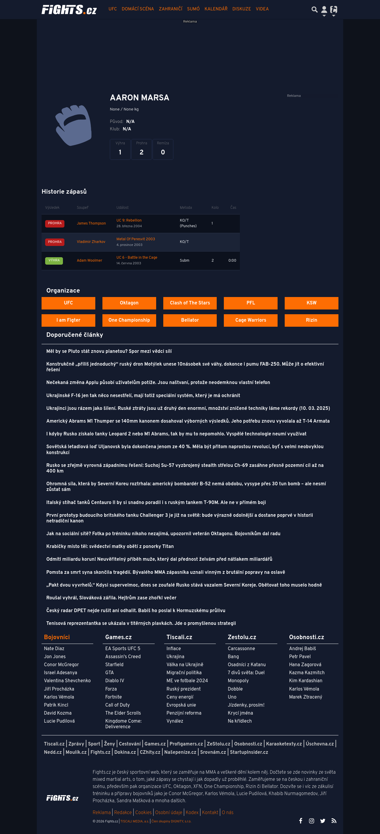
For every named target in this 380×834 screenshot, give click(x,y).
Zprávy (76, 744)
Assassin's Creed (123, 657)
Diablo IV (114, 681)
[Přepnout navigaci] (324, 9)
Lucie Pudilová (59, 721)
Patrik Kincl (56, 705)
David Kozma (58, 713)
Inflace (174, 649)
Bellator (190, 320)
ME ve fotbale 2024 (187, 681)
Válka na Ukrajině (185, 665)
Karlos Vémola (59, 697)
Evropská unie (181, 705)
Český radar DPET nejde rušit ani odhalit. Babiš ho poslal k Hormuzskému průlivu (135, 611)
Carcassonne (241, 649)
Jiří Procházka (59, 689)
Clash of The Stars (190, 303)
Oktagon (129, 303)
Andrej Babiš (302, 649)
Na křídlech (240, 721)
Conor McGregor (61, 665)
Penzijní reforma (184, 713)
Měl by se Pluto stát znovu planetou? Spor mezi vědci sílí (109, 352)
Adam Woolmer (89, 260)
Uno (232, 697)
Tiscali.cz (54, 744)
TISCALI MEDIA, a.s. (134, 821)
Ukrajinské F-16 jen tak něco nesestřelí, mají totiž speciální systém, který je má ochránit (143, 396)
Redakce (123, 813)
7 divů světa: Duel (246, 673)
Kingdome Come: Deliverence (123, 724)
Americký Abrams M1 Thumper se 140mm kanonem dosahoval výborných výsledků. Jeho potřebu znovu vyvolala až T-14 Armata (188, 421)
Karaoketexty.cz (284, 744)
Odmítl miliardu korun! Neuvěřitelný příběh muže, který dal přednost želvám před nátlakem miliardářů (159, 560)
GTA (109, 673)
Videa (262, 9)
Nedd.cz (53, 753)
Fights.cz (100, 753)
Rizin (311, 320)
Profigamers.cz (186, 744)
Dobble (235, 689)
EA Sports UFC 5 (122, 649)
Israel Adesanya (60, 673)
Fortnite (113, 697)
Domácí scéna (138, 9)
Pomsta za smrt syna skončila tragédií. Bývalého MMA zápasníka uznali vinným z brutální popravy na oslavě (165, 573)
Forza (111, 689)
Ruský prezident (184, 689)
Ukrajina (175, 657)
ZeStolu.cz (218, 744)
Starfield (114, 665)
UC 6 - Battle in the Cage (136, 257)
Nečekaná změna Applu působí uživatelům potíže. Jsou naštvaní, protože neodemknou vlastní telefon (158, 383)
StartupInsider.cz (249, 753)
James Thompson (91, 223)
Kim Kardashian (305, 681)
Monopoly (238, 681)
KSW (312, 303)
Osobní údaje (168, 813)
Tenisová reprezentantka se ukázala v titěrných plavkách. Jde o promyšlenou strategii (141, 624)
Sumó (193, 9)
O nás (228, 813)
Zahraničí (170, 9)
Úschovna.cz (320, 744)
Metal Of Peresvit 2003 (135, 239)
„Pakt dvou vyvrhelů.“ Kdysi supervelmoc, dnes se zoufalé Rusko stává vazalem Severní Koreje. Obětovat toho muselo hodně (184, 585)
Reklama (102, 813)
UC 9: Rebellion (129, 220)
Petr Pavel (300, 657)
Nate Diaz (54, 649)
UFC (113, 9)
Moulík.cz (76, 753)
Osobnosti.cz (248, 744)
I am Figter (68, 320)
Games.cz (155, 744)
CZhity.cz (150, 753)
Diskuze (241, 9)
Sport (94, 744)
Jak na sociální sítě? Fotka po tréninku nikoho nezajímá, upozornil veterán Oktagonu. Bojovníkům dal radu (163, 534)
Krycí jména (240, 713)
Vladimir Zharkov (91, 242)
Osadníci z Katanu (247, 665)
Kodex (193, 813)
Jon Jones (55, 657)
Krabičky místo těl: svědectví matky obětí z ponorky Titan (110, 547)
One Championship (129, 320)
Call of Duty (117, 705)
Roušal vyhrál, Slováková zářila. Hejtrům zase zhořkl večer (111, 598)
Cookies (143, 813)
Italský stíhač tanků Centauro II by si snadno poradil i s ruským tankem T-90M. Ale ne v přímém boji (156, 503)
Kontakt (210, 813)
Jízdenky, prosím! (246, 705)
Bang (233, 657)
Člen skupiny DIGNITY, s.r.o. (171, 821)
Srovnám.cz (213, 753)
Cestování (129, 744)
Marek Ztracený (305, 697)
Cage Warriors (250, 320)
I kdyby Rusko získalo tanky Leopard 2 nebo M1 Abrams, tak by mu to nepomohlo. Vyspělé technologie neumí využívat (176, 434)
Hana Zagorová (305, 665)
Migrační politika (184, 673)
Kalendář (216, 9)
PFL (251, 303)
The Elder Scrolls (123, 713)
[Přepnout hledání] (314, 9)
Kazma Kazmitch (307, 673)
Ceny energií (180, 697)
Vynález (175, 721)
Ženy (109, 744)
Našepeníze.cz (180, 753)
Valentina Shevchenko (67, 681)
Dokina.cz (125, 753)
